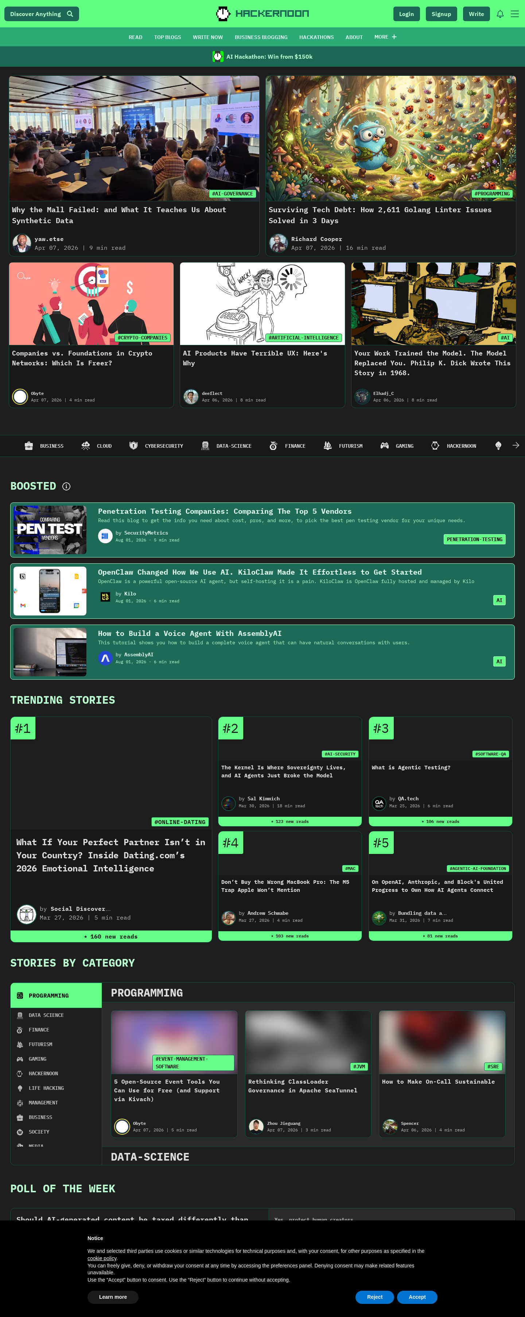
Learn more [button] (113, 1297)
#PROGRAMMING (492, 193)
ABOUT (354, 37)
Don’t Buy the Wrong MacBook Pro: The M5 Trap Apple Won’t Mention (285, 886)
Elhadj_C (383, 393)
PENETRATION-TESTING (474, 539)
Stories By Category (72, 962)
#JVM (359, 1066)
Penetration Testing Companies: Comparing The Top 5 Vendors (225, 511)
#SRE (493, 1066)
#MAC (350, 868)
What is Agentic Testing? (411, 767)
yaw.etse (49, 238)
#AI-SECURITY (340, 754)
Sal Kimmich (264, 798)
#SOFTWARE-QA (490, 754)
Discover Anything (41, 14)
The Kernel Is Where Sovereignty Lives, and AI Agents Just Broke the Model (283, 771)
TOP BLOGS (167, 37)
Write (476, 14)
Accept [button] (417, 1297)
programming (147, 992)
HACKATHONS (316, 37)
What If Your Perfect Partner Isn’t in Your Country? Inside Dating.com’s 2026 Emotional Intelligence (110, 855)
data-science (150, 1156)
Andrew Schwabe (268, 913)
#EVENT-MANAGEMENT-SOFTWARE (182, 1063)
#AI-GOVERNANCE (232, 193)
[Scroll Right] (516, 446)
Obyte (37, 393)
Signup (441, 14)
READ (136, 37)
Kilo (130, 593)
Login (406, 14)
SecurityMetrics (146, 532)
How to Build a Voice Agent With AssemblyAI (190, 633)
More (385, 37)
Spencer (410, 1123)
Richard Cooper (316, 238)
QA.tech (408, 798)
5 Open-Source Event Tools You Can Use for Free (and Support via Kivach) (167, 1090)
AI (499, 600)
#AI (505, 337)
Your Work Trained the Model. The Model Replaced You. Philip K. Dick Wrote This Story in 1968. (432, 363)
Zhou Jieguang (283, 1123)
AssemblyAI (138, 654)
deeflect (212, 393)
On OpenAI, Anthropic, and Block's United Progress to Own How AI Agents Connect (437, 886)
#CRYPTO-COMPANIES (142, 337)
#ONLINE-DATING (180, 821)
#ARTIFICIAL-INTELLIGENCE (304, 337)
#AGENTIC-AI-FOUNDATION (478, 868)
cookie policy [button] (102, 1258)
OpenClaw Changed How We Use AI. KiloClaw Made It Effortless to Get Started (260, 572)
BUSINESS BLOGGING (261, 37)
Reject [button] (374, 1297)
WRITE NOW (208, 37)
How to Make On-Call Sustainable (438, 1081)
